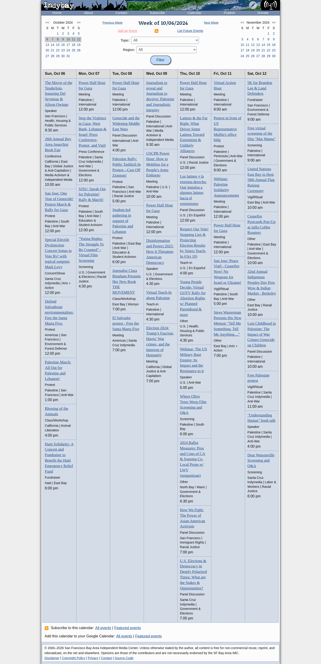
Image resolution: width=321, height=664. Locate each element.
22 (58, 50)
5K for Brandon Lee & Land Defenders (259, 88)
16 (63, 45)
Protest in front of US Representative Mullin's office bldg (227, 129)
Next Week (211, 22)
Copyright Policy (73, 658)
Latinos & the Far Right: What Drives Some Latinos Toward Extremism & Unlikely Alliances (193, 134)
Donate (262, 13)
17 (68, 45)
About (88, 13)
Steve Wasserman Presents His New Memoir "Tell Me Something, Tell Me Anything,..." (227, 323)
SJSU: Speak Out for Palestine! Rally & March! (92, 194)
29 (58, 56)
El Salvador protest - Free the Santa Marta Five (125, 323)
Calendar (194, 13)
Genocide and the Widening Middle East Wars (126, 123)
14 (52, 45)
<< (47, 22)
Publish (229, 13)
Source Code (124, 658)
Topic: (125, 40)
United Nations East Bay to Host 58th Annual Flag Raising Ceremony (260, 180)
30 (63, 56)
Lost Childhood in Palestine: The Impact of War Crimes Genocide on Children (261, 334)
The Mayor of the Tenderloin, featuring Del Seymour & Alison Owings (58, 94)
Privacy (93, 658)
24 (68, 50)
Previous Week (113, 22)
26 (79, 50)
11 (73, 39)
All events (103, 628)
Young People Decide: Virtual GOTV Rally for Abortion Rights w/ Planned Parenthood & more (193, 298)
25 (73, 50)
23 (63, 50)
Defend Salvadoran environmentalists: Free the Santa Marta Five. (59, 312)
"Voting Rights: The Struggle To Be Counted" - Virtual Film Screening (91, 250)
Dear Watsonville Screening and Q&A (260, 460)
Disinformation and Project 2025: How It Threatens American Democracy (160, 251)
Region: (129, 50)
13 (47, 45)
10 (68, 39)
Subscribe (157, 13)
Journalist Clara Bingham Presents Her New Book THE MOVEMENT (126, 281)
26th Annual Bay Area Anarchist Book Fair (58, 144)
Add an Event (127, 31)
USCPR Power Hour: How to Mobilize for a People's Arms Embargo (158, 164)
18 (73, 45)
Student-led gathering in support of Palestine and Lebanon (122, 221)
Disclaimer (52, 658)
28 (52, 56)
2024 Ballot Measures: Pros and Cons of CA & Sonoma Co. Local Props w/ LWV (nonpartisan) (192, 459)
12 (79, 39)
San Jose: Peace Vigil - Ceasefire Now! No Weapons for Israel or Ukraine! (227, 272)
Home (56, 13)
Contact (121, 13)
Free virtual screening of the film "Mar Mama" (261, 133)
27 (47, 56)
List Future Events (190, 31)
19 (79, 45)
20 (47, 50)
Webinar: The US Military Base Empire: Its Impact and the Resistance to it (193, 360)
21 (52, 50)
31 (68, 56)
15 (58, 45)
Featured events (127, 628)
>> (79, 22)
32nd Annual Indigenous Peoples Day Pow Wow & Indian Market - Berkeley (261, 282)
